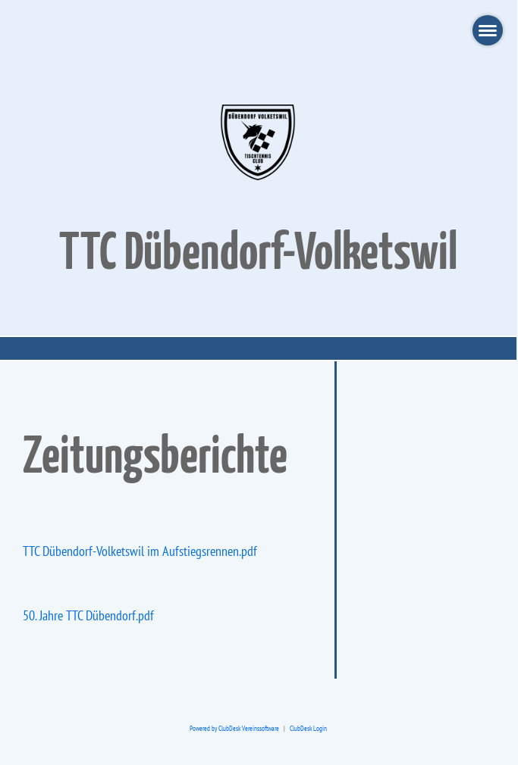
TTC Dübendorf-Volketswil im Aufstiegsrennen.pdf (140, 551)
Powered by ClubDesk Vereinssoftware (234, 728)
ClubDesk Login (308, 728)
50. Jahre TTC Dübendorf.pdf (88, 615)
